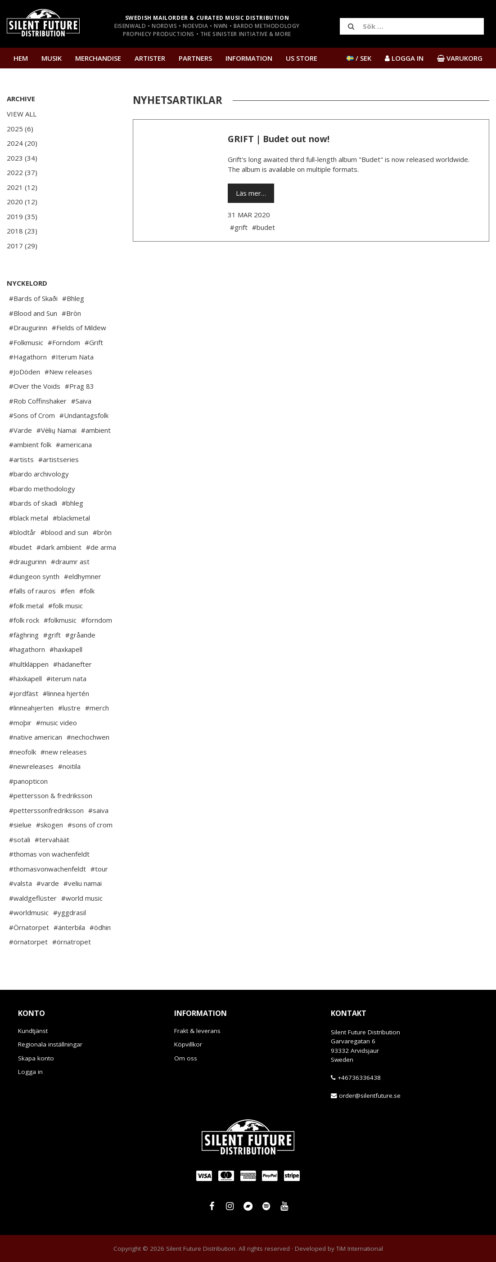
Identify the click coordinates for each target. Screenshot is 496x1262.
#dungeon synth (34, 576)
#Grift (94, 342)
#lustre (69, 707)
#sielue (20, 824)
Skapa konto (36, 1058)
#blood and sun (64, 532)
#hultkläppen (29, 664)
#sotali (19, 839)
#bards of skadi (33, 503)
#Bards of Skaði (33, 298)
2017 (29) (22, 245)
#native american (35, 736)
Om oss (185, 1058)
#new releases (64, 751)
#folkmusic (60, 619)
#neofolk (22, 751)
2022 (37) (22, 172)
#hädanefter (72, 664)
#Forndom (64, 342)
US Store (301, 58)
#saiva (98, 810)
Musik (51, 58)
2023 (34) (22, 157)
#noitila (69, 766)
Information (248, 58)
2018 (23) (22, 230)
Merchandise (98, 58)
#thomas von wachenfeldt (49, 853)
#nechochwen (88, 736)
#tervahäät (52, 839)
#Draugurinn (28, 327)
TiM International (359, 1248)
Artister (150, 58)
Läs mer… (251, 193)
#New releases (68, 371)
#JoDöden (24, 371)
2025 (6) (20, 128)
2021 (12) (22, 187)
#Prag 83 (79, 386)
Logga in (30, 1072)
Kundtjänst (33, 1031)
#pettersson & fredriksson (50, 795)
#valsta (20, 883)
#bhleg (72, 503)
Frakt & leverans (197, 1031)
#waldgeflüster (33, 898)
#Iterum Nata (72, 356)
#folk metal (26, 605)
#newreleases (31, 766)
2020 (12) (22, 201)
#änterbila (69, 927)
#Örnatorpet (29, 927)
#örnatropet (71, 941)
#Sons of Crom (32, 415)
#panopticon (28, 781)
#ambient (96, 430)
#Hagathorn (28, 356)
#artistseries (58, 459)
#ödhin (100, 927)
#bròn (102, 532)
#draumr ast (70, 561)
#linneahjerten (31, 707)
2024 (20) (22, 143)
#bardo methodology (42, 488)
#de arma (101, 547)
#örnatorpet (28, 941)
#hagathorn (27, 649)
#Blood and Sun (33, 313)
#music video (56, 722)
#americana (74, 444)
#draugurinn (27, 561)
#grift (52, 634)
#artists (21, 459)
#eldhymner (82, 576)
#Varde (20, 430)
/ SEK (359, 58)
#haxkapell (66, 649)
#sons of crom (90, 824)
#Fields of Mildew (79, 327)
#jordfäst (23, 693)
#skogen (49, 824)
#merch (97, 707)
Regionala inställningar (50, 1044)
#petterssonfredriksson (46, 810)
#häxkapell (25, 678)
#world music (82, 898)
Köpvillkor (188, 1044)
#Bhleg (73, 298)
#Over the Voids (34, 386)
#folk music (65, 605)
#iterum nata (66, 678)
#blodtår (22, 532)
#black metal (28, 517)
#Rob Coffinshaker (38, 400)
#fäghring (24, 634)
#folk (87, 590)
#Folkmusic (26, 342)
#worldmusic (29, 912)
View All (21, 113)
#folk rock (24, 619)
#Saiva (81, 400)
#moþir (20, 722)
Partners (195, 58)
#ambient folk (30, 444)
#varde (47, 883)
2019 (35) (22, 216)
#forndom (96, 619)
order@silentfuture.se (370, 1095)
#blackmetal (71, 517)
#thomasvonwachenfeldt (47, 868)
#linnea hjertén (66, 693)
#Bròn (71, 313)
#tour (99, 868)
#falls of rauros (32, 590)
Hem (21, 58)
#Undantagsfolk (83, 415)
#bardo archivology (39, 473)
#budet (20, 547)
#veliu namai (82, 883)
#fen (67, 590)
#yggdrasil (69, 912)
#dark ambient (58, 547)
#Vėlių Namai (56, 430)
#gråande (80, 634)
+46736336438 (359, 1077)
